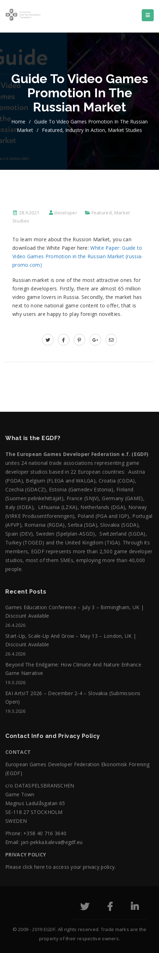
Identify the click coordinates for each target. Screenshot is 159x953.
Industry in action (85, 130)
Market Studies (125, 130)
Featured (52, 130)
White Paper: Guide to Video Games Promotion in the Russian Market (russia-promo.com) (77, 256)
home (18, 121)
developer (65, 212)
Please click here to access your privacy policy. (60, 867)
